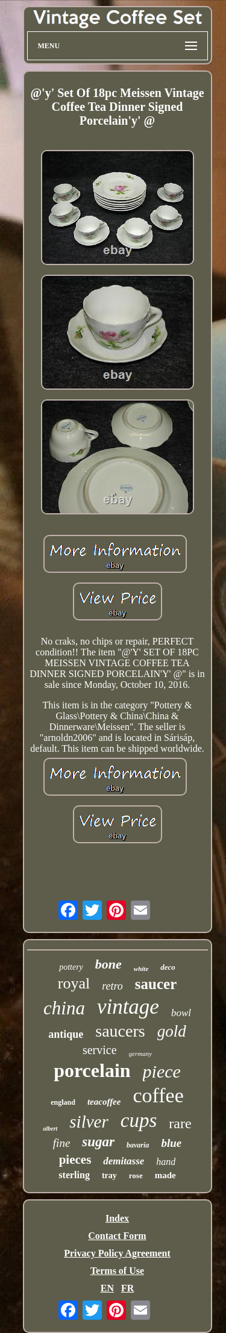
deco (167, 967)
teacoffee (104, 1102)
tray (109, 1175)
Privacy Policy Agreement (117, 1253)
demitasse (123, 1161)
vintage (128, 1007)
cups (139, 1120)
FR (127, 1288)
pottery (71, 967)
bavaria (138, 1145)
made (165, 1175)
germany (140, 1053)
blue (171, 1143)
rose (136, 1175)
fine (62, 1143)
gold (171, 1031)
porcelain (92, 1070)
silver (88, 1121)
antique (65, 1034)
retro (112, 986)
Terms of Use (117, 1271)
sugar (98, 1141)
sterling (74, 1175)
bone (108, 964)
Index (117, 1218)
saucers (120, 1031)
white (141, 968)
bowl (181, 1013)
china (64, 1008)
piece (162, 1071)
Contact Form (117, 1236)
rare (180, 1123)
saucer (156, 984)
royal (74, 983)
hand (165, 1162)
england (63, 1102)
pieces (75, 1159)
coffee (158, 1095)
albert (50, 1128)
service (100, 1050)
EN (107, 1288)
